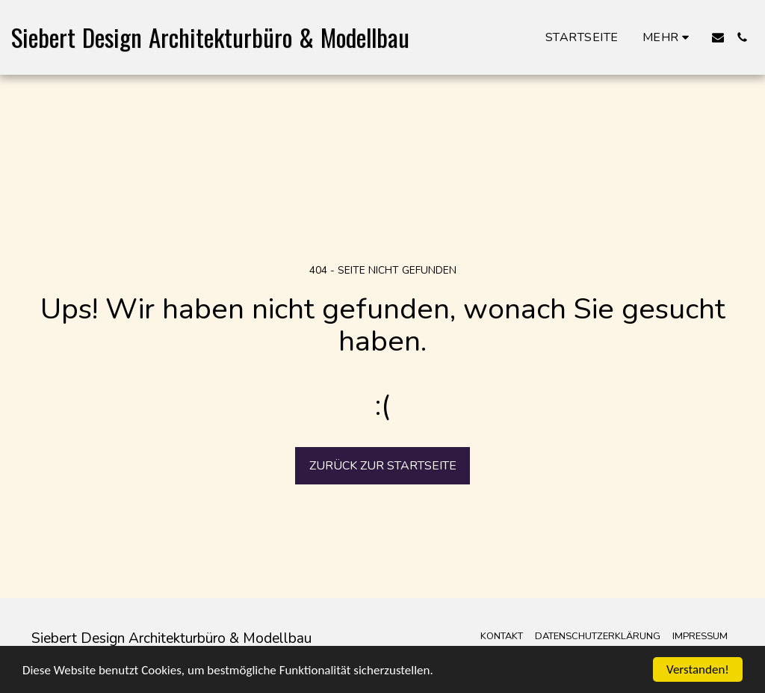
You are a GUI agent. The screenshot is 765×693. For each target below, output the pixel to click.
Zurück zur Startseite (382, 466)
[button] (718, 37)
